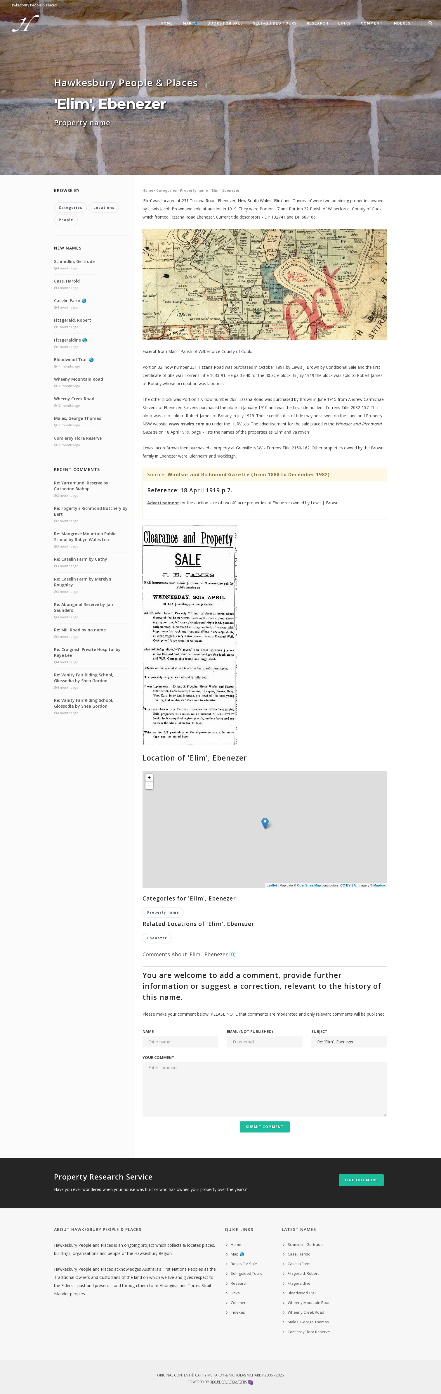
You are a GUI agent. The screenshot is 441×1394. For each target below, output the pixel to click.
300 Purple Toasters (228, 1381)
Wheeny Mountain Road (78, 379)
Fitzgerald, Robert (72, 320)
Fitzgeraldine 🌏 (70, 340)
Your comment (158, 1057)
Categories (166, 190)
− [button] (149, 785)
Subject (319, 1031)
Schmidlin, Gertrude (74, 261)
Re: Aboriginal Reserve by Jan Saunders (83, 607)
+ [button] (149, 777)
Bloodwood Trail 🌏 (74, 359)
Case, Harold (67, 281)
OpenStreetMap (309, 885)
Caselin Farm (299, 1263)
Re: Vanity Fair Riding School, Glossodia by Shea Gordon (83, 677)
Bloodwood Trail (302, 1293)
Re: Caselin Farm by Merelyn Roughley (82, 582)
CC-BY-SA (348, 885)
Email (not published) (250, 1031)
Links (344, 23)
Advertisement (163, 502)
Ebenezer (157, 938)
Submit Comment (265, 1126)
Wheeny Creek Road (74, 398)
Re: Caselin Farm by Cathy (80, 559)
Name (148, 1031)
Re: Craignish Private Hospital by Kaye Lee (87, 652)
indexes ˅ (403, 23)
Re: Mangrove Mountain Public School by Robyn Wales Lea (85, 536)
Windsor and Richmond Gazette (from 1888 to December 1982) (249, 474)
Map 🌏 (190, 23)
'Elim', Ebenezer (225, 190)
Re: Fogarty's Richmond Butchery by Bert (91, 511)
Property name (194, 190)
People (66, 219)
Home (167, 23)
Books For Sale (225, 23)
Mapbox (379, 885)
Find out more (361, 1179)
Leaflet (272, 885)
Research (317, 23)
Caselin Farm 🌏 (70, 300)
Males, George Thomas (77, 418)
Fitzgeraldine (299, 1283)
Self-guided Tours (275, 23)
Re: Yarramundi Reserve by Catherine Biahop (81, 485)
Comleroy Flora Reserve (78, 438)
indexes (238, 1312)
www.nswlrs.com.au (190, 424)
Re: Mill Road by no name (80, 630)
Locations (103, 207)
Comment (372, 23)
